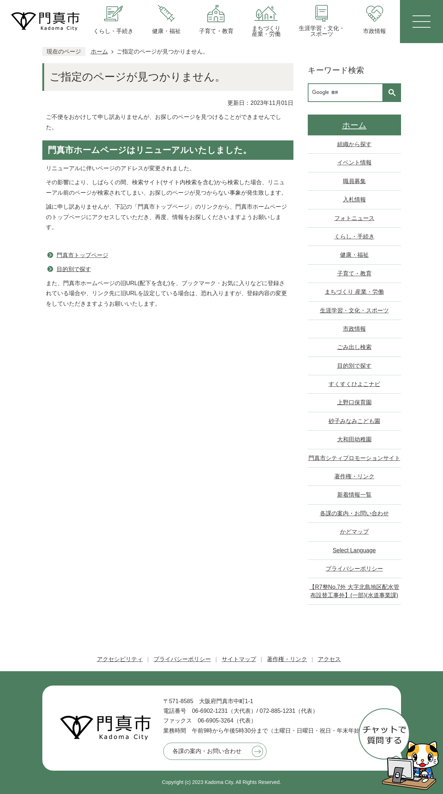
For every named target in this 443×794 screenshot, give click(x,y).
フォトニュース (354, 218)
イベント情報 (354, 162)
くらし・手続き (354, 236)
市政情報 (354, 329)
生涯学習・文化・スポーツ (354, 310)
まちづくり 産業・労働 (354, 292)
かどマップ (354, 532)
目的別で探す (74, 269)
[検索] (347, 92)
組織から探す (354, 144)
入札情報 (354, 199)
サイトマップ (239, 659)
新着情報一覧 (354, 495)
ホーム (99, 51)
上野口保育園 (354, 402)
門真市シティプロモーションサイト (354, 458)
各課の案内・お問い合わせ (354, 513)
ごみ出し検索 (354, 347)
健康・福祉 (354, 255)
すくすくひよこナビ (354, 384)
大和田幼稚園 (354, 439)
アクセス (329, 659)
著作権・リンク (354, 476)
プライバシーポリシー (354, 569)
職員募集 (354, 181)
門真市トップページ (82, 255)
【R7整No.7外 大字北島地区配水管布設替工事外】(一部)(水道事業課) (354, 591)
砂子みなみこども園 (354, 421)
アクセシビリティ (120, 659)
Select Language (354, 550)
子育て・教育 (354, 273)
